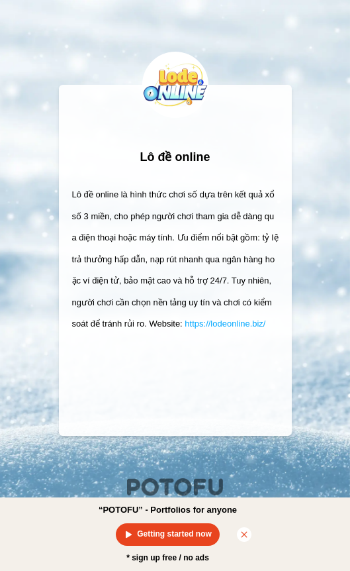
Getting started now (168, 534)
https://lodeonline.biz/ (225, 324)
